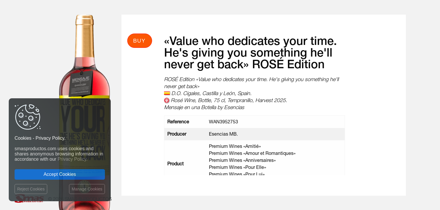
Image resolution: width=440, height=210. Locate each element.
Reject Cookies (31, 189)
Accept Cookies (59, 174)
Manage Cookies (87, 189)
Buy (139, 40)
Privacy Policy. (73, 159)
